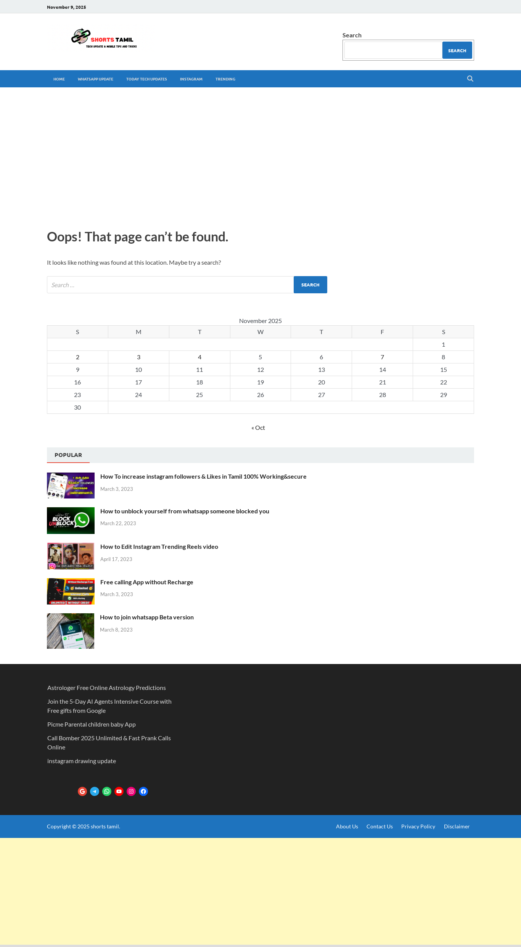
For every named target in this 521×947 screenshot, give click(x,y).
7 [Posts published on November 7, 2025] (382, 356)
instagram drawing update (81, 760)
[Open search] (470, 79)
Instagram (191, 79)
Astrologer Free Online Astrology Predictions (106, 687)
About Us (347, 826)
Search (352, 35)
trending (225, 79)
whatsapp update (95, 79)
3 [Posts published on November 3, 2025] (138, 356)
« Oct (258, 427)
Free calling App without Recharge (146, 581)
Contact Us (380, 826)
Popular (68, 454)
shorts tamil (105, 826)
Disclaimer (457, 826)
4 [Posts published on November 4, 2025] (199, 356)
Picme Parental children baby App (91, 724)
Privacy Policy (418, 826)
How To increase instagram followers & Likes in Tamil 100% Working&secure (203, 476)
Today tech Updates (146, 79)
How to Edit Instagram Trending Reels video (159, 546)
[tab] (68, 455)
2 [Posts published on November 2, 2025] (77, 356)
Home (59, 79)
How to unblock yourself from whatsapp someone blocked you (184, 510)
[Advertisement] (260, 156)
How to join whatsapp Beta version (147, 617)
